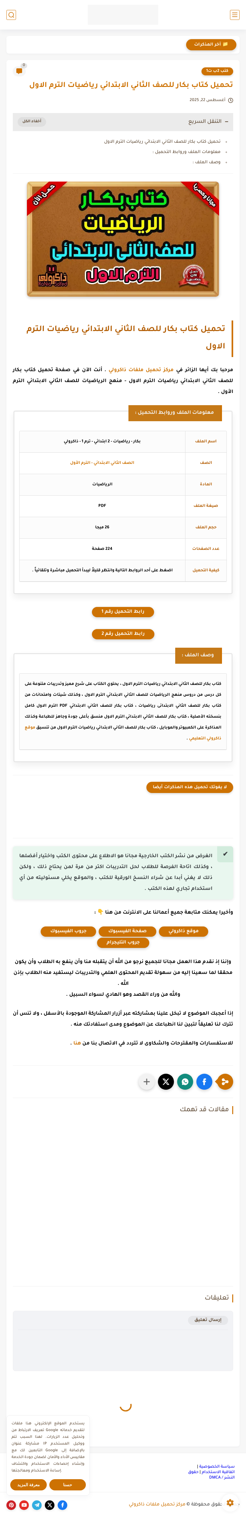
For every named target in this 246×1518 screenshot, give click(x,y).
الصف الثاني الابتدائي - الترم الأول (102, 463)
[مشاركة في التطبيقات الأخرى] (147, 1082)
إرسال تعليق (208, 1320)
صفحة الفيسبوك (127, 931)
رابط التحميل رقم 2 (123, 634)
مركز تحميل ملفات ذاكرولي (141, 370)
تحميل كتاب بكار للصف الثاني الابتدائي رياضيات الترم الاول (162, 142)
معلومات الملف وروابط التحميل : (186, 152)
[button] (204, 1082)
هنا (77, 1043)
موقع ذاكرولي (183, 931)
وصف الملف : (207, 162)
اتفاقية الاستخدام (218, 1472)
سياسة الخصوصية (217, 1467)
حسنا (67, 1484)
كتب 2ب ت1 (217, 71)
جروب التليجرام (123, 942)
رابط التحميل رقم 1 (123, 612)
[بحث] (11, 15)
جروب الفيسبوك (68, 931)
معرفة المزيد (28, 1484)
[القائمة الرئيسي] (235, 15)
